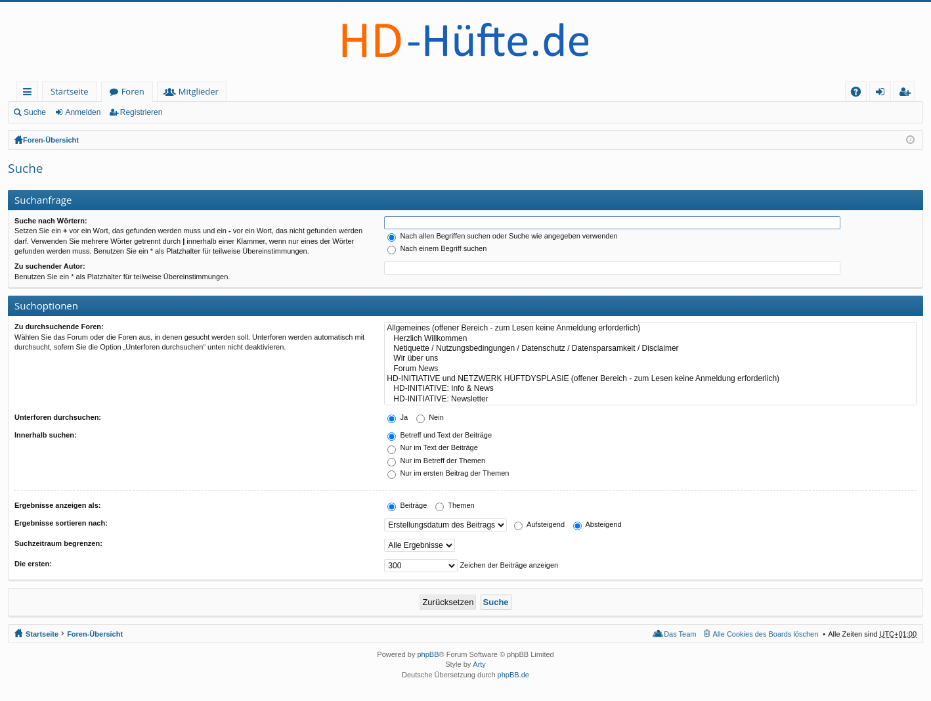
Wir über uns (650, 358)
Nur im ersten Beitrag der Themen (448, 473)
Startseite (70, 91)
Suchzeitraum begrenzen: (58, 543)
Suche (35, 112)
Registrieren (141, 112)
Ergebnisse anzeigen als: (57, 505)
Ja (397, 417)
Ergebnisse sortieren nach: (61, 523)
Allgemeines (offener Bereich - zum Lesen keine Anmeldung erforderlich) (650, 328)
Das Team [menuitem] (680, 634)
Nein (430, 417)
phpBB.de (513, 675)
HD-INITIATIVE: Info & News (650, 389)
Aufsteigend (539, 524)
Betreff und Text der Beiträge (439, 435)
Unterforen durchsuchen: (57, 417)
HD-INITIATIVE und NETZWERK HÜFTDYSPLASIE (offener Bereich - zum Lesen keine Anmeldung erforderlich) (650, 379)
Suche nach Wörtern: (50, 221)
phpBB (428, 654)
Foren (132, 91)
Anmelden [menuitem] (883, 93)
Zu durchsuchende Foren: (59, 326)
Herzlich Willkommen (650, 339)
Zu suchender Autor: (49, 266)
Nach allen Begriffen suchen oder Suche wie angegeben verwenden (502, 236)
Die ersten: (33, 564)
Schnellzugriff (29, 93)
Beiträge (407, 505)
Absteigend (597, 524)
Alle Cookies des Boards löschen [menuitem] (766, 634)
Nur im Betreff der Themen (436, 460)
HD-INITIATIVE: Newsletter (650, 399)
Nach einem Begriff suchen (437, 248)
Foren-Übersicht (51, 140)
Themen (454, 505)
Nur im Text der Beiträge (432, 447)
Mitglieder (199, 91)
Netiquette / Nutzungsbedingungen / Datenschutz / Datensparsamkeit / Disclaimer (650, 348)
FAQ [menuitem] (860, 93)
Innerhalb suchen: (45, 435)
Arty (479, 664)
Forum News (650, 369)
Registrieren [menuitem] (907, 93)
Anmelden (82, 112)
